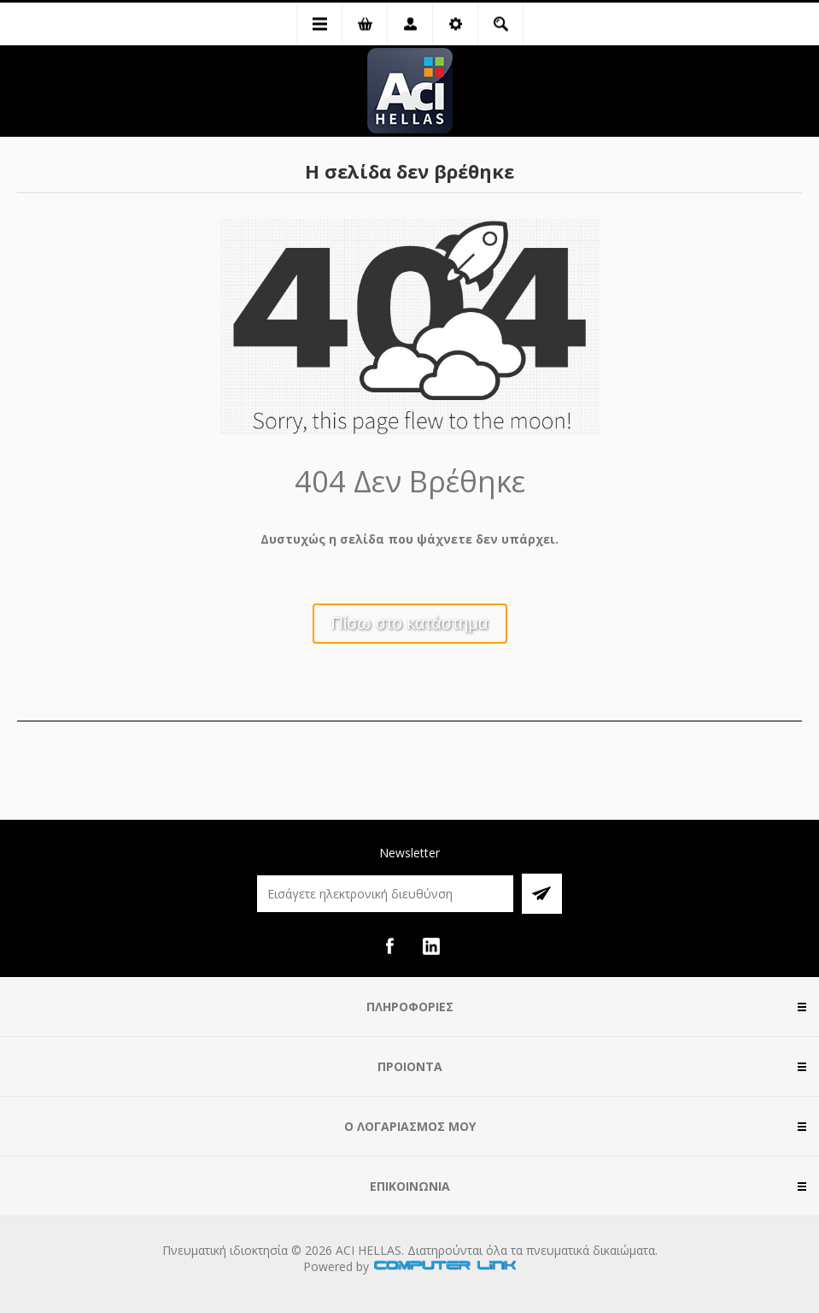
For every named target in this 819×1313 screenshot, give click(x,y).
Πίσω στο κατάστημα (409, 623)
